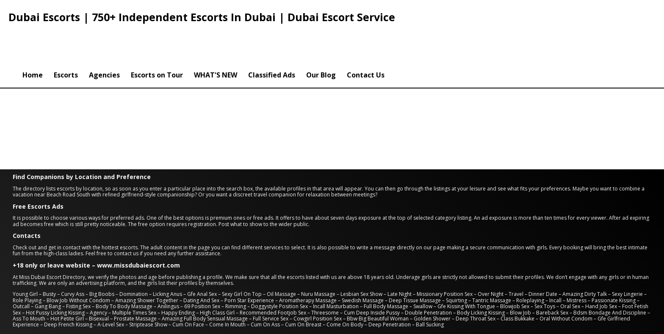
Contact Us (366, 39)
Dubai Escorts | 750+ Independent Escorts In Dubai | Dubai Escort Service (201, 17)
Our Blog (321, 39)
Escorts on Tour (157, 39)
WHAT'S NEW (215, 39)
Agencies (104, 39)
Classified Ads (271, 39)
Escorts (66, 39)
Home (32, 39)
